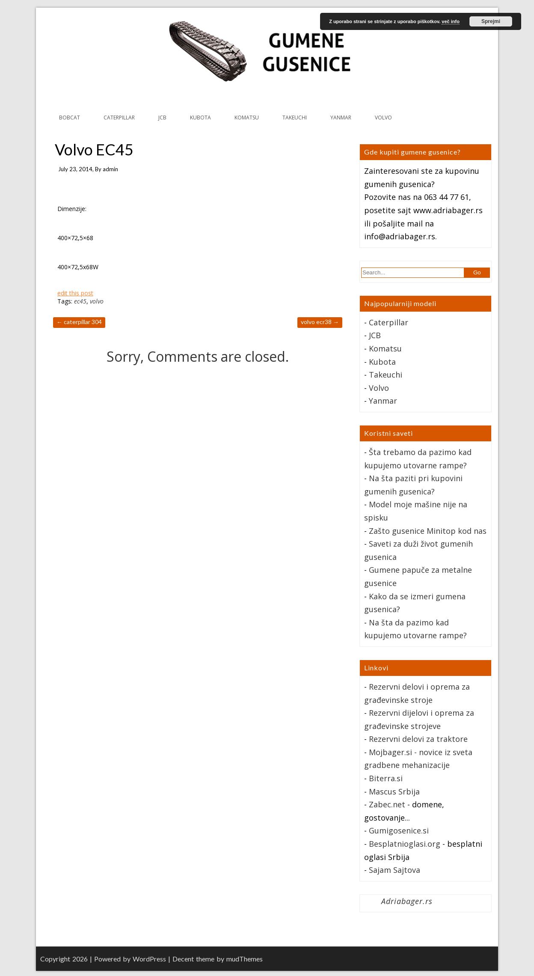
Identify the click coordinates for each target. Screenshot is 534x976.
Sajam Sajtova (394, 870)
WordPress (149, 959)
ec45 (80, 301)
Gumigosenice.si (399, 830)
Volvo (379, 388)
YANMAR (340, 117)
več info (451, 21)
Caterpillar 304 (79, 321)
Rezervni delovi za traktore (418, 739)
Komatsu (385, 348)
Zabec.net (387, 804)
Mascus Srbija (394, 791)
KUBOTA (200, 117)
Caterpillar (388, 322)
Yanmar (383, 401)
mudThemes (244, 959)
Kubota (382, 362)
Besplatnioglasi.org (404, 844)
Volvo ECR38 (320, 321)
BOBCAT (69, 117)
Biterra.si (386, 778)
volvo (97, 301)
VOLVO (383, 117)
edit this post (75, 293)
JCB (162, 117)
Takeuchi (385, 374)
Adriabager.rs (407, 901)
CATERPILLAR (119, 117)
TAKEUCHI (294, 117)
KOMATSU (246, 117)
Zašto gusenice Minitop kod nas (428, 531)
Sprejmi (490, 21)
